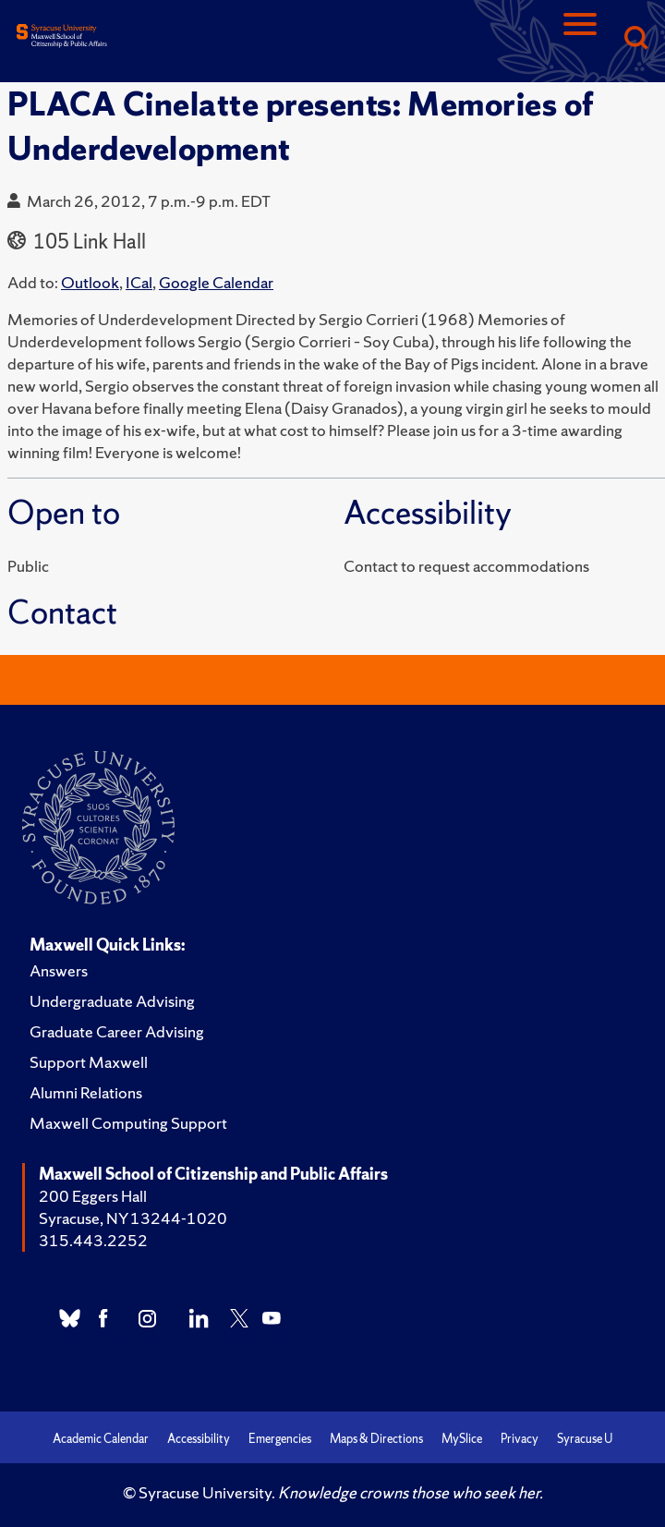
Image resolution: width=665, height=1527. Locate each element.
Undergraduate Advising (112, 1001)
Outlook (90, 282)
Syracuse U (584, 1439)
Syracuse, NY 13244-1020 (133, 1218)
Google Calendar (216, 282)
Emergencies (279, 1439)
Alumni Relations (86, 1092)
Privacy (519, 1439)
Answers (59, 970)
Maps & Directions (376, 1439)
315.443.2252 (93, 1240)
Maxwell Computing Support (128, 1122)
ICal (139, 282)
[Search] (635, 39)
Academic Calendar (101, 1439)
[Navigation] (580, 39)
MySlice (461, 1439)
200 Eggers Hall (93, 1195)
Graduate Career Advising (117, 1031)
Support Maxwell (89, 1062)
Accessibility (198, 1439)
